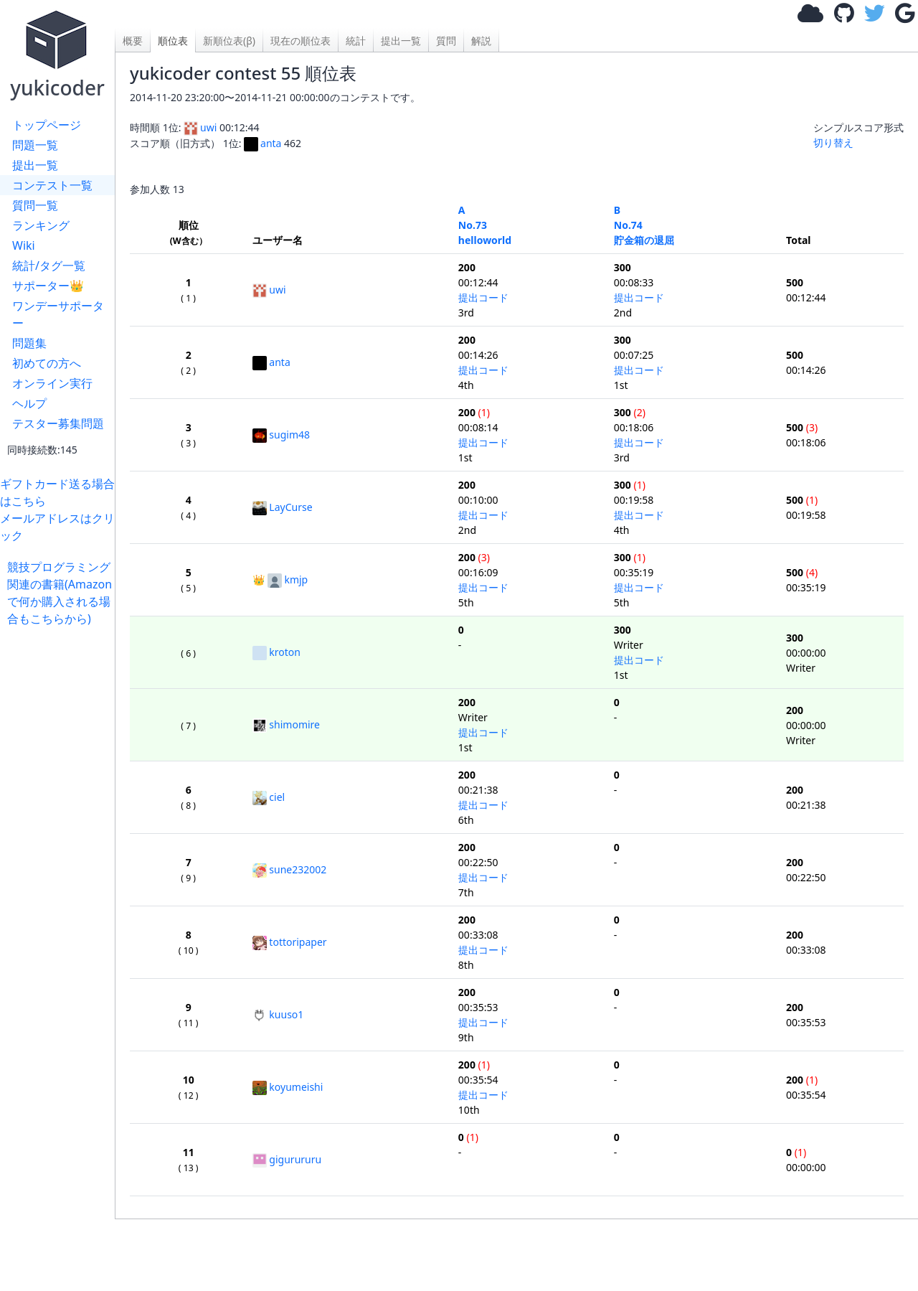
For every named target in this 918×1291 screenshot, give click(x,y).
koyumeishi (287, 1087)
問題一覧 (35, 145)
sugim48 (281, 434)
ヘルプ (29, 403)
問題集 (29, 343)
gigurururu (286, 1159)
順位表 (173, 40)
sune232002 (289, 869)
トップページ (46, 125)
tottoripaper (289, 942)
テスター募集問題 (58, 423)
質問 (446, 40)
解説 (481, 40)
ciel (268, 797)
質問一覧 (35, 205)
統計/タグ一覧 (48, 265)
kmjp (288, 579)
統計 (356, 40)
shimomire (286, 724)
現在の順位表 (300, 40)
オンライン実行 (52, 383)
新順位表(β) (229, 40)
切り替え (833, 142)
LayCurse (282, 507)
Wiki (23, 245)
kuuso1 (277, 1014)
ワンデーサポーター (58, 314)
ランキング (41, 225)
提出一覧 (35, 165)
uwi (200, 127)
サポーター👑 (48, 286)
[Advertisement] (61, 842)
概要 (133, 40)
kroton (276, 652)
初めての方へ (46, 363)
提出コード (483, 297)
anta (262, 143)
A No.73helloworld (484, 225)
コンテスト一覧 (52, 185)
